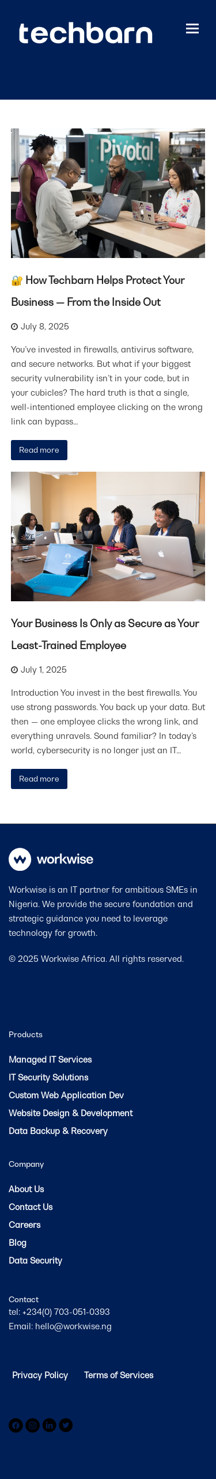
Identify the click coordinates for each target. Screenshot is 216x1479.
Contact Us (30, 1207)
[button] (192, 28)
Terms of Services (118, 1375)
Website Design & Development (70, 1113)
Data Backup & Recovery (58, 1131)
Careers (24, 1225)
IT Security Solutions (48, 1077)
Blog (17, 1242)
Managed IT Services (50, 1059)
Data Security (35, 1260)
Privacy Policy (41, 1375)
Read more (39, 449)
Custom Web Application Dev (66, 1095)
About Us (26, 1189)
